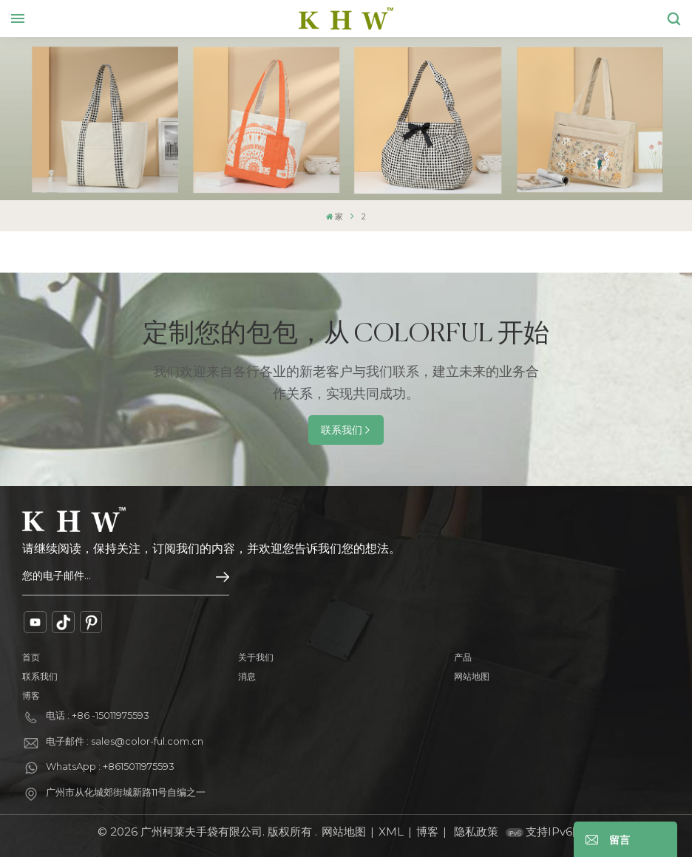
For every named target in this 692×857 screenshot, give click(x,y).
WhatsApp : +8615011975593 (110, 766)
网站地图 (471, 676)
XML (391, 831)
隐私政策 (476, 831)
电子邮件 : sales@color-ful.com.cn (124, 741)
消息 (247, 676)
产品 (463, 657)
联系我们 (341, 430)
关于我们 (256, 657)
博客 (31, 695)
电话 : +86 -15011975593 (97, 715)
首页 (31, 657)
